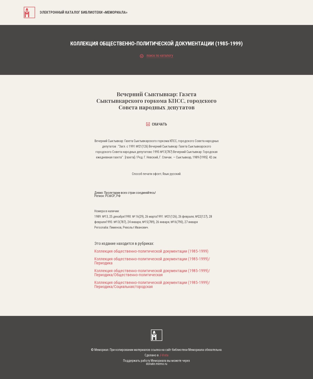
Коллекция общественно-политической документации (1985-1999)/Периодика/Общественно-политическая (152, 273)
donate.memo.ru (156, 363)
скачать (156, 124)
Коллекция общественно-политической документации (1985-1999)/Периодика (152, 261)
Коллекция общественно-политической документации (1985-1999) (151, 251)
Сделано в (156, 355)
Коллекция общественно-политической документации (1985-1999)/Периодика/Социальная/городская (152, 285)
